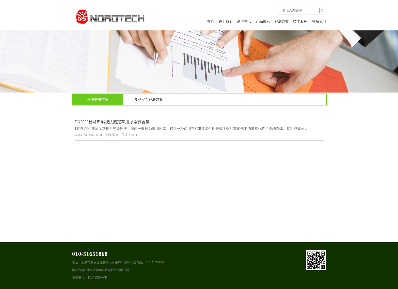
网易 (91, 277)
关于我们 (225, 21)
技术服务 (300, 21)
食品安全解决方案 (148, 99)
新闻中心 (244, 21)
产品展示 (263, 21)
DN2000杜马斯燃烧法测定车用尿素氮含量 (112, 122)
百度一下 (101, 277)
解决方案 (282, 21)
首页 (210, 21)
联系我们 (319, 21)
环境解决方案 (97, 99)
